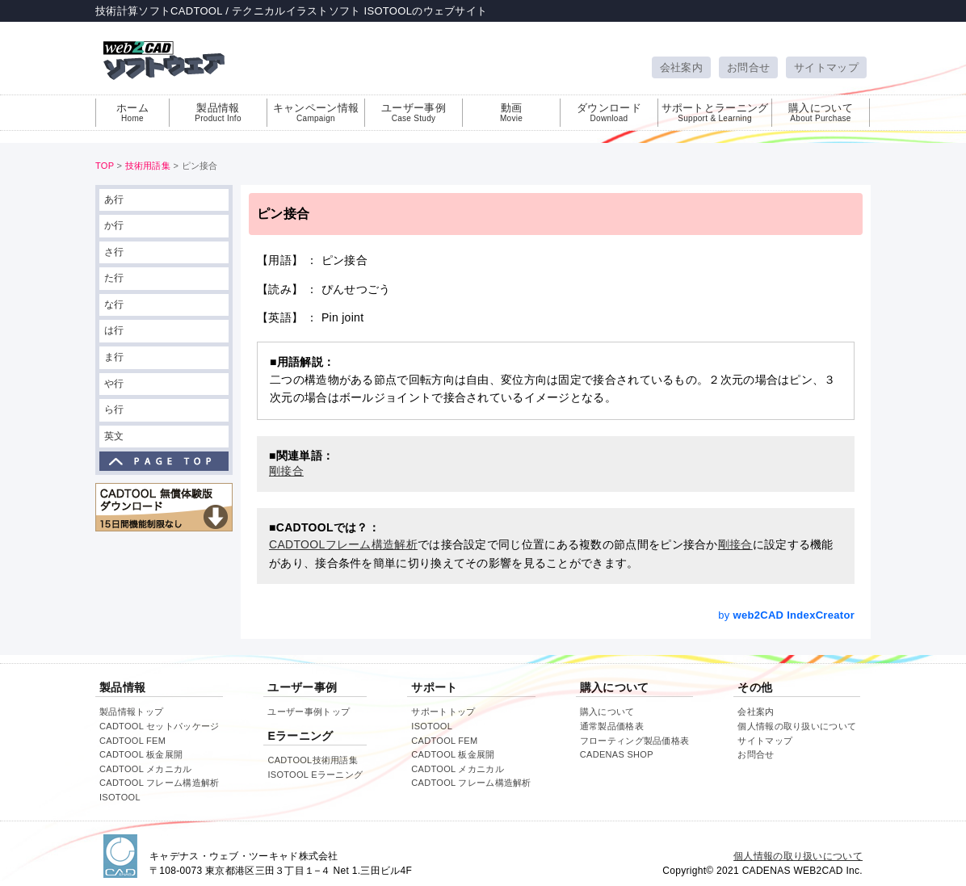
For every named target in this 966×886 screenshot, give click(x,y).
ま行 (114, 357)
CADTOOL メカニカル (145, 769)
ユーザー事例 (413, 112)
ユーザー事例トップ (308, 711)
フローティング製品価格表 (635, 740)
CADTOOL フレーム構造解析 (159, 782)
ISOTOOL (120, 797)
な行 (114, 304)
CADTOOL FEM (132, 740)
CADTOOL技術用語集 (312, 760)
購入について (820, 112)
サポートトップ (443, 711)
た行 (114, 277)
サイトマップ (826, 67)
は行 (114, 330)
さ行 (114, 252)
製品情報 (218, 112)
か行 (114, 225)
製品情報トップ (131, 711)
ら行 (114, 409)
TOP (104, 165)
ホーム (132, 112)
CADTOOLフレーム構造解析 (343, 544)
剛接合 (735, 544)
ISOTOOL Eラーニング (315, 774)
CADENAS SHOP (616, 754)
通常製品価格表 (612, 726)
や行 (114, 383)
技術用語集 (148, 165)
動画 (511, 112)
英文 (114, 436)
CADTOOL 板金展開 (141, 754)
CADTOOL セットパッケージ (159, 726)
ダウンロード (609, 112)
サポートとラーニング (715, 112)
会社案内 (681, 67)
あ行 (114, 199)
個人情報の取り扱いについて (796, 726)
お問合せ (748, 67)
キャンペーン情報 (316, 112)
